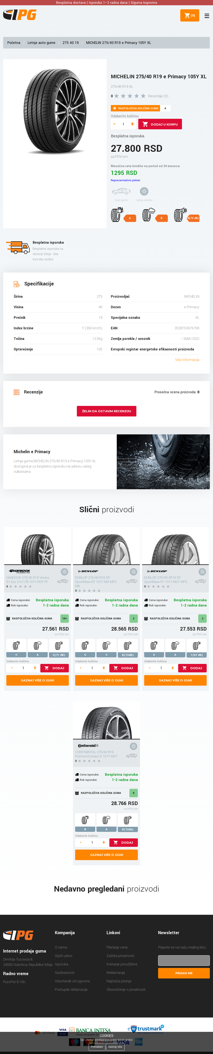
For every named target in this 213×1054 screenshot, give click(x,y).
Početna (13, 42)
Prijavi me (184, 973)
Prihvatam (97, 1047)
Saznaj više (115, 1047)
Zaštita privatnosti (120, 955)
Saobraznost (65, 972)
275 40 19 (71, 42)
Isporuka (61, 964)
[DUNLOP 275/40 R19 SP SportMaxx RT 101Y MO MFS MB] (106, 546)
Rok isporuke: (19, 605)
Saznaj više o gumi (37, 680)
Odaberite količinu (125, 116)
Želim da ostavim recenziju (106, 411)
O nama (61, 947)
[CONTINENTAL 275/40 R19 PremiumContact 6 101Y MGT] (106, 720)
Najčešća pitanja (119, 981)
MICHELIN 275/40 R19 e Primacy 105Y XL (118, 42)
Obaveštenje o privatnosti (126, 989)
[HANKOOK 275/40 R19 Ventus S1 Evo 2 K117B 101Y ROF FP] (37, 546)
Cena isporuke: (20, 600)
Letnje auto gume (41, 42)
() (192, 15)
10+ (64, 618)
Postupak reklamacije (71, 989)
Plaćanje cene (117, 947)
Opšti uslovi (63, 955)
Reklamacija (116, 972)
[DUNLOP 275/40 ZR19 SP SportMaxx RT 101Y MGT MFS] (175, 546)
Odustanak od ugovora (72, 981)
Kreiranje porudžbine (122, 964)
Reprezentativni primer (125, 180)
